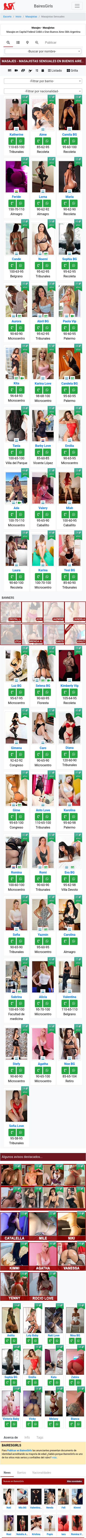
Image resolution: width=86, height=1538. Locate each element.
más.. (55, 1457)
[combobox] (43, 51)
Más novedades (74, 1481)
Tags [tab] (39, 1437)
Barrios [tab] (21, 1472)
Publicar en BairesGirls (19, 1450)
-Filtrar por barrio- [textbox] (42, 81)
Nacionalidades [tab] (42, 1472)
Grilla (72, 70)
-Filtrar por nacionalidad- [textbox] (42, 91)
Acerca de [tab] (11, 1437)
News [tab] (7, 1472)
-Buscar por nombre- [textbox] (42, 51)
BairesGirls (43, 6)
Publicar (50, 42)
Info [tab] (27, 1437)
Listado (55, 70)
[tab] (8, 43)
